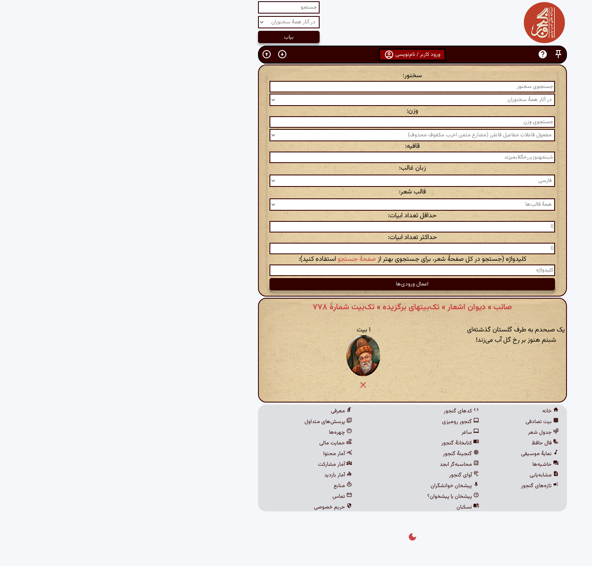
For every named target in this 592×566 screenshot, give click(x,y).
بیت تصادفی (425, 422)
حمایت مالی (219, 443)
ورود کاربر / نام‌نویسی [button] (296, 55)
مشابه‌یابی (427, 475)
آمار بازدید (222, 475)
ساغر (354, 432)
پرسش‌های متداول (212, 422)
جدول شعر (427, 432)
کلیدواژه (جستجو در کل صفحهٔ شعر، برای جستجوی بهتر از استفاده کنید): (296, 259)
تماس (226, 496)
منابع (226, 486)
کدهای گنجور (345, 411)
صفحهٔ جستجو (240, 259)
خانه (434, 411)
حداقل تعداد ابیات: (296, 216)
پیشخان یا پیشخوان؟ (337, 496)
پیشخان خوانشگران (338, 486)
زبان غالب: (296, 168)
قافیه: (296, 146)
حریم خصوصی (217, 507)
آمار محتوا (221, 454)
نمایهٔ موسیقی (423, 454)
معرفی (225, 411)
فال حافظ (428, 443)
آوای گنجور (348, 475)
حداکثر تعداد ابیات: (296, 237)
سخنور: (296, 76)
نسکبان (351, 507)
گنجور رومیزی (344, 422)
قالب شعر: (296, 192)
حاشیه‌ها (429, 464)
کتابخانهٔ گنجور (344, 443)
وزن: (296, 111)
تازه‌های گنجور (423, 486)
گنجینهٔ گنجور (345, 454)
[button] (442, 54)
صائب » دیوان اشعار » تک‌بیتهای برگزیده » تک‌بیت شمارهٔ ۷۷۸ (296, 307)
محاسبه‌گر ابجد (343, 464)
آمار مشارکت (219, 464)
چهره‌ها (224, 432)
